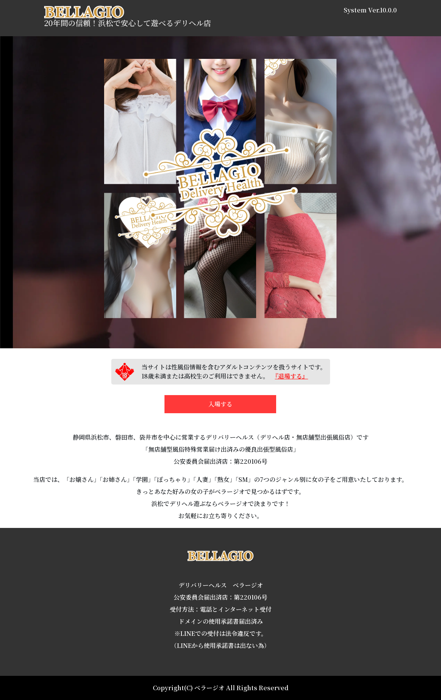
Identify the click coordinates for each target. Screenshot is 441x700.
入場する (220, 404)
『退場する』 (291, 376)
